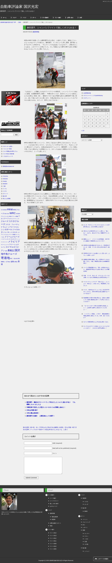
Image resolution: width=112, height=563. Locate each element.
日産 (85, 541)
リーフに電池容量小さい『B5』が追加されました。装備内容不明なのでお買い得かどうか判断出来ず (96, 269)
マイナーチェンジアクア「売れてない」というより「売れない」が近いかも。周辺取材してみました (96, 283)
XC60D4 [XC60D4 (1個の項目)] (18, 213)
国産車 (84, 498)
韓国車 (53, 519)
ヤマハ (86, 536)
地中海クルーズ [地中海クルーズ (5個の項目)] (9, 254)
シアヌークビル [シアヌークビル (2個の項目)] (13, 227)
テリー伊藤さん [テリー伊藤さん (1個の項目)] (13, 234)
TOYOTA (5, 176)
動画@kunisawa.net (8, 166)
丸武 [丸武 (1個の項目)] (6, 250)
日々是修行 (45, 17)
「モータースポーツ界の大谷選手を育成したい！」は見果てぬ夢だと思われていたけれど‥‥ (95, 307)
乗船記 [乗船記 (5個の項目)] (11, 250)
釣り (84, 525)
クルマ (14, 17)
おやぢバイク (53, 506)
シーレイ (86, 551)
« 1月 (82, 130)
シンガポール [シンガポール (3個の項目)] (6, 229)
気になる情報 (6, 198)
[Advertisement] (51, 304)
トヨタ (86, 539)
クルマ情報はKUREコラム (10, 151)
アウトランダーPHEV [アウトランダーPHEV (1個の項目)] (6, 216)
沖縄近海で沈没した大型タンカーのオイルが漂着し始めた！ (46, 407)
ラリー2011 (53, 541)
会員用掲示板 (87, 93)
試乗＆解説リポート (55, 523)
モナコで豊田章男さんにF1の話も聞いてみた (95, 322)
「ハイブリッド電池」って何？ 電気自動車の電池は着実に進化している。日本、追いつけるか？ (96, 315)
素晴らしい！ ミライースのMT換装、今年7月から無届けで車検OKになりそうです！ (96, 240)
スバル (5, 188)
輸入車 (5, 196)
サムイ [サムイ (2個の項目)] (5, 227)
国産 (84, 530)
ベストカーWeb (7, 149)
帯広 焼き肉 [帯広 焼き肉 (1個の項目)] (13, 258)
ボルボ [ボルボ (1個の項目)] (12, 239)
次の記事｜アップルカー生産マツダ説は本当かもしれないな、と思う (45, 429)
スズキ (5, 191)
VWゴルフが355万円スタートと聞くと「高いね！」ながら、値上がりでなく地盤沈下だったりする (96, 233)
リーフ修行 (53, 498)
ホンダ (86, 504)
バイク (24, 17)
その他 (86, 544)
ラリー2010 (53, 546)
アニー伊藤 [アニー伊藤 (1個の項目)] (15, 216)
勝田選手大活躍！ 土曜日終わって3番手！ (41, 416)
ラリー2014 (53, 533)
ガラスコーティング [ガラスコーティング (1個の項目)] (14, 218)
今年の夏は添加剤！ (33, 413)
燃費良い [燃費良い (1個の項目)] (3, 261)
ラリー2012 (53, 538)
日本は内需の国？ (32, 410)
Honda (5, 181)
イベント (85, 519)
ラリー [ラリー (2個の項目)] (11, 244)
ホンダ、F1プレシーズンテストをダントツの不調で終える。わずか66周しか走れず (96, 226)
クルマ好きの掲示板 (8, 154)
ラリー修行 (58, 17)
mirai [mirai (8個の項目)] (10, 209)
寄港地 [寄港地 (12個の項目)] (5, 258)
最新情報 (36, 32)
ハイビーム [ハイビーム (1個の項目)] (4, 239)
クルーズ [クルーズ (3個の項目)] (4, 221)
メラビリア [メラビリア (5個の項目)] (14, 241)
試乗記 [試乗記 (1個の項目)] (16, 261)
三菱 (4, 186)
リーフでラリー (54, 501)
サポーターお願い (8, 146)
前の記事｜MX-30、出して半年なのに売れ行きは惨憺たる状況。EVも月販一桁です (50, 427)
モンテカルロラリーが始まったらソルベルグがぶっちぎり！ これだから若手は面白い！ (96, 327)
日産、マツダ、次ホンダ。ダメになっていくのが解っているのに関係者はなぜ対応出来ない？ (96, 276)
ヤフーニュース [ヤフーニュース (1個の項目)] (5, 244)
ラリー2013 (53, 535)
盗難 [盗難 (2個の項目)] (12, 261)
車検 (51, 526)
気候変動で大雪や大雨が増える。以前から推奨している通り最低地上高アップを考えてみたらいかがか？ (96, 299)
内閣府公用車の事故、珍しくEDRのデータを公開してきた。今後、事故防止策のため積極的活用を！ (96, 261)
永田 (81, 17)
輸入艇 (84, 548)
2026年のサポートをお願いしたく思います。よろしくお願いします (96, 254)
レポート (85, 527)
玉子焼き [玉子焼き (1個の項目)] (8, 261)
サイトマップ (108, 1)
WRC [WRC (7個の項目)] (13, 213)
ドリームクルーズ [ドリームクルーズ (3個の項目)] (12, 237)
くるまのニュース (8, 156)
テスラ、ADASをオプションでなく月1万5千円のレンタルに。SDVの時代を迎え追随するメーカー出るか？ (96, 291)
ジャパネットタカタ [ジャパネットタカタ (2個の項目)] (10, 232)
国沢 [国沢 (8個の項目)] (17, 250)
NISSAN (5, 179)
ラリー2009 (53, 543)
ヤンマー (86, 533)
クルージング (86, 522)
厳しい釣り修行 (54, 503)
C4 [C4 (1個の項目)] (1, 209)
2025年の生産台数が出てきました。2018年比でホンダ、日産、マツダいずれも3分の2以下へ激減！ (96, 247)
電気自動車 (55, 516)
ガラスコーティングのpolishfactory (93, 95)
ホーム (4, 17)
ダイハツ (5, 193)
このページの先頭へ (103, 559)
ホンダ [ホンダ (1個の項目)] (8, 239)
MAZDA (5, 183)
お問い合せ (70, 17)
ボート (34, 17)
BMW (85, 511)
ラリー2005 (53, 549)
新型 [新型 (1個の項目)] (18, 258)
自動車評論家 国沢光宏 (19, 6)
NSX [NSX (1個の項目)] (5, 213)
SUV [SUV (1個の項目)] (8, 213)
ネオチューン (87, 98)
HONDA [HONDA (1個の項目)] (5, 209)
